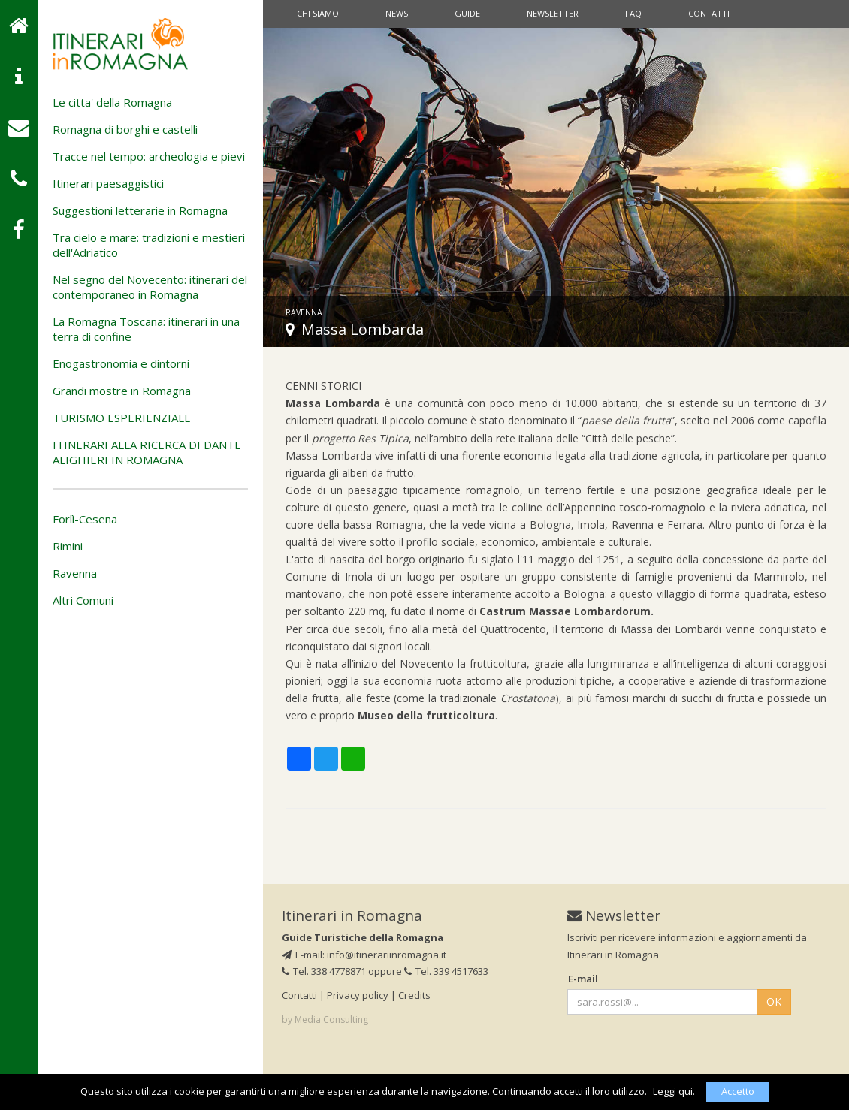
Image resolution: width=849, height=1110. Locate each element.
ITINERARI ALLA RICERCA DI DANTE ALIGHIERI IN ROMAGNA (147, 452)
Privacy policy (357, 995)
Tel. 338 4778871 (324, 971)
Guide (467, 13)
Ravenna (75, 573)
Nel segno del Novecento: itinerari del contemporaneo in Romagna (150, 287)
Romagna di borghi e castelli (125, 129)
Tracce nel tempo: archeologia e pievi (149, 156)
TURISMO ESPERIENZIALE (122, 417)
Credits (414, 995)
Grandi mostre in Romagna (122, 390)
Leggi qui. (674, 1091)
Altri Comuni (83, 600)
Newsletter (553, 13)
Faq (633, 13)
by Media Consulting (325, 1019)
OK (773, 1001)
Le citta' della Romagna (112, 102)
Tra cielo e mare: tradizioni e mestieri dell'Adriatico (149, 245)
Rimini (68, 545)
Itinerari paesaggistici (108, 183)
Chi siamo (318, 13)
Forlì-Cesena (85, 518)
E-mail (583, 978)
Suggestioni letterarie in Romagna (140, 210)
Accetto (737, 1091)
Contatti (709, 13)
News (396, 13)
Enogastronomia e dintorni (121, 363)
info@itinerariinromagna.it (386, 954)
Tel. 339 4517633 (446, 971)
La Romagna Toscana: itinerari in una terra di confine (146, 329)
